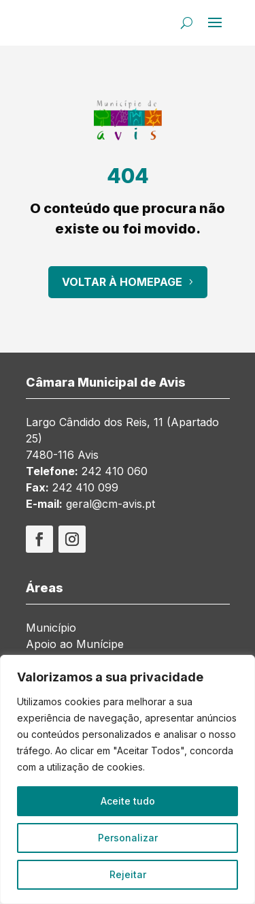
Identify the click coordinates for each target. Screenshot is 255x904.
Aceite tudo (128, 801)
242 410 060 (115, 471)
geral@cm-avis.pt (110, 504)
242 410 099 (85, 487)
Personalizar (128, 837)
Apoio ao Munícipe (75, 644)
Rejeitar (127, 874)
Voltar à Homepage (122, 282)
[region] (127, 779)
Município (51, 627)
